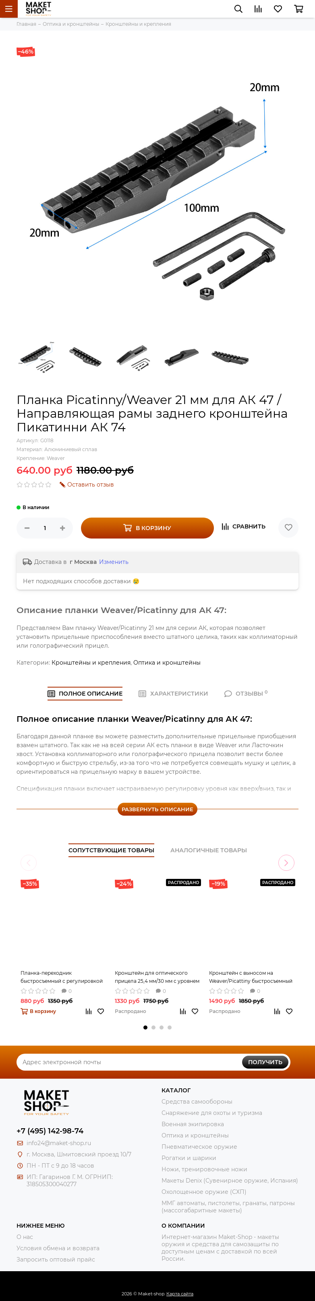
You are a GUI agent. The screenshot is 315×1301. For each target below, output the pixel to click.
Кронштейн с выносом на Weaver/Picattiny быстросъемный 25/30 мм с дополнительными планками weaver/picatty (250, 977)
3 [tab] (162, 1027)
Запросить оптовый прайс (56, 1259)
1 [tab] (145, 1027)
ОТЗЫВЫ (246, 693)
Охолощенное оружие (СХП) (204, 1191)
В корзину (147, 528)
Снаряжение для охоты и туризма (212, 1113)
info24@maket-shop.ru (59, 1143)
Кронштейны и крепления (91, 662)
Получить (265, 1062)
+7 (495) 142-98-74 (50, 1131)
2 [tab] (153, 1027)
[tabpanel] (64, 952)
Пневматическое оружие (199, 1146)
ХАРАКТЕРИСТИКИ (173, 693)
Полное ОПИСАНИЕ (85, 693)
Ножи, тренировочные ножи (204, 1169)
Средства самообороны (197, 1101)
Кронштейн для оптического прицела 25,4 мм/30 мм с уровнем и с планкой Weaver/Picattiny (157, 977)
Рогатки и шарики (189, 1158)
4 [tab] (170, 1027)
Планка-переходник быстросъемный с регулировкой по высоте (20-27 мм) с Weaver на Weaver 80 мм (62, 977)
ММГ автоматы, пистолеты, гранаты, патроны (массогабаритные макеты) (228, 1206)
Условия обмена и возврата (58, 1248)
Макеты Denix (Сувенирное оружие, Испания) (230, 1180)
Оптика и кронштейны (167, 662)
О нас (25, 1237)
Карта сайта (179, 1294)
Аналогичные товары (208, 850)
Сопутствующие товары (111, 850)
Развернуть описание (157, 809)
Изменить (113, 562)
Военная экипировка (193, 1124)
